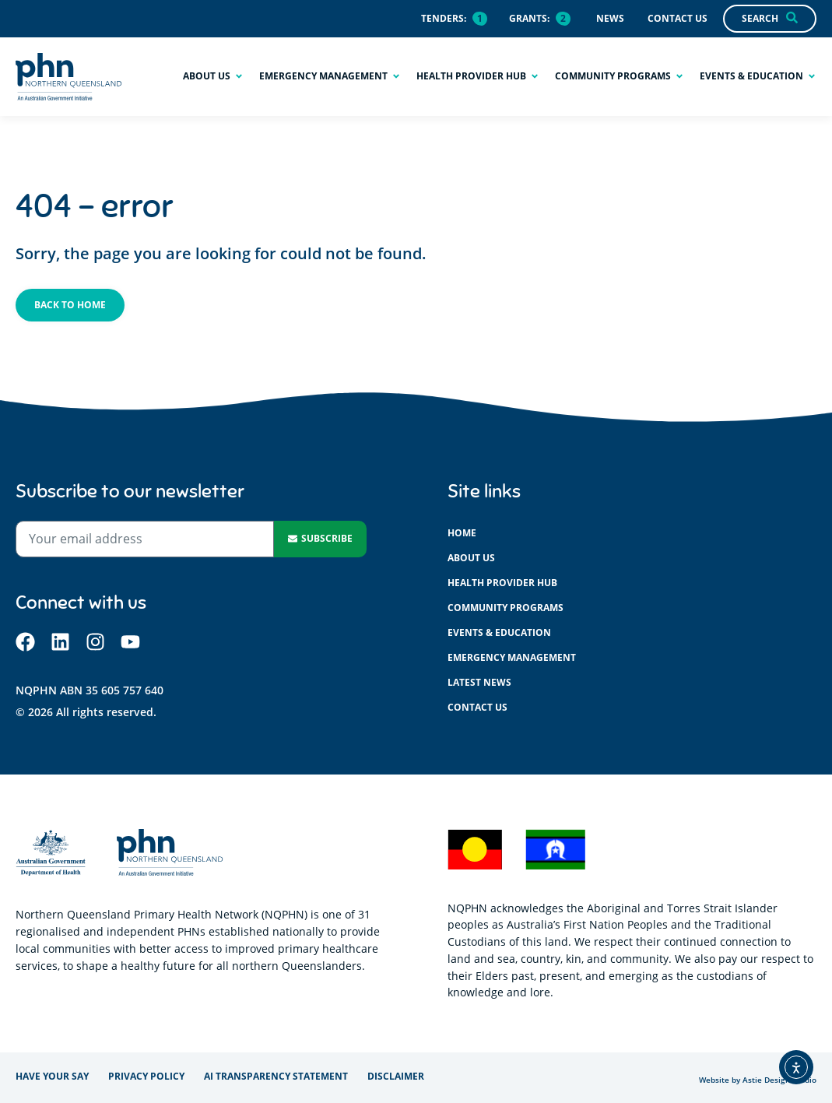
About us (471, 557)
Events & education (499, 632)
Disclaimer (395, 1076)
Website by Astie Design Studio (757, 1080)
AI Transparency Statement (276, 1076)
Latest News (479, 682)
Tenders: (443, 18)
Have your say (52, 1076)
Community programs (505, 607)
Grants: (529, 18)
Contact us (477, 707)
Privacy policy (146, 1076)
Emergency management (512, 657)
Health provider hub (502, 582)
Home (462, 532)
